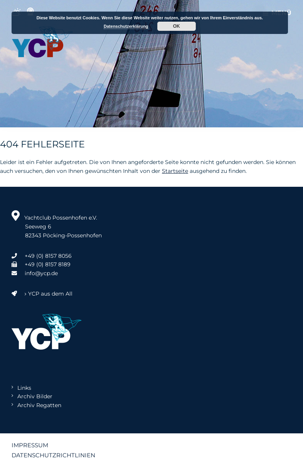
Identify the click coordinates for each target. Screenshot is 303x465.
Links (24, 387)
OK (176, 26)
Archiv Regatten (39, 405)
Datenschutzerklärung (126, 26)
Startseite (175, 170)
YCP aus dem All (42, 293)
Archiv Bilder (34, 396)
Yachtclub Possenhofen (42, 42)
